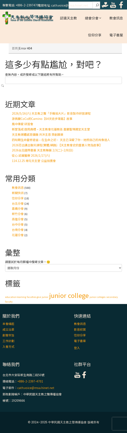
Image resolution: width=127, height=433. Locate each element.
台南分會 (18, 229)
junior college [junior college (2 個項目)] (69, 295)
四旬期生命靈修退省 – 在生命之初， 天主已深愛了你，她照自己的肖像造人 (61, 140)
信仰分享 (94, 34)
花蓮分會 (18, 235)
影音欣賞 (80, 329)
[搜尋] (97, 5)
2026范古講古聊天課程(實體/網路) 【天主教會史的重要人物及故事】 (57, 145)
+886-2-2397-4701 (30, 381)
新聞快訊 (18, 193)
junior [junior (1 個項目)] (45, 297)
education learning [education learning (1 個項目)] (15, 297)
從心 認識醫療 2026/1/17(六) (31, 155)
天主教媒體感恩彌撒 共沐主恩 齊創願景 (37, 134)
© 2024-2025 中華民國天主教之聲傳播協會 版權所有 (63, 422)
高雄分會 (18, 219)
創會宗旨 (8, 335)
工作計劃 (8, 341)
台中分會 (18, 224)
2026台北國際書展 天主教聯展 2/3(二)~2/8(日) (42, 150)
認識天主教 (68, 18)
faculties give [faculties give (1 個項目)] (34, 297)
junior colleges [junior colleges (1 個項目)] (97, 297)
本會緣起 (8, 324)
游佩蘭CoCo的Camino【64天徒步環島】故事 (42, 118)
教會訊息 (116, 18)
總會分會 (91, 18)
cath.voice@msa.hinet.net (35, 388)
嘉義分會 (18, 208)
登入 (77, 348)
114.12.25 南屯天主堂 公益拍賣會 (34, 161)
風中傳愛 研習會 (22, 124)
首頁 (15, 48)
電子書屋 (116, 34)
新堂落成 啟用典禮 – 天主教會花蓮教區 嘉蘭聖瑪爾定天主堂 (51, 129)
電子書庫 (80, 341)
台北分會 (18, 203)
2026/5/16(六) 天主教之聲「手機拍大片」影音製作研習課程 (51, 113)
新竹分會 (18, 214)
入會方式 (8, 346)
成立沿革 (8, 329)
